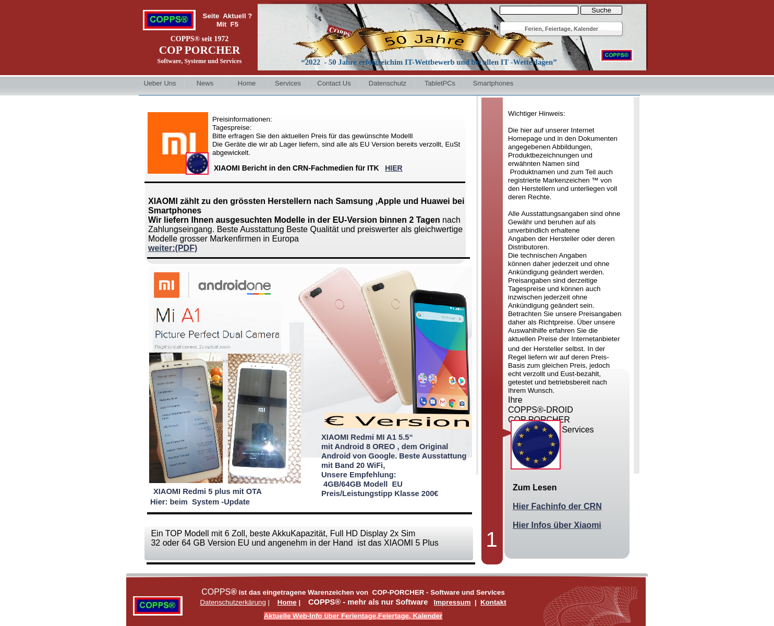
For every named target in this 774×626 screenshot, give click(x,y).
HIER (393, 168)
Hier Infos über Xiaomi (557, 525)
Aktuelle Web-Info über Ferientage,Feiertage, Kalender (353, 616)
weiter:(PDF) (172, 248)
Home (287, 602)
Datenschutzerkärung (232, 602)
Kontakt (493, 602)
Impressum (452, 602)
